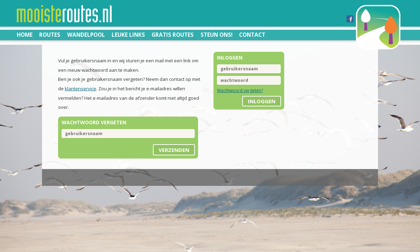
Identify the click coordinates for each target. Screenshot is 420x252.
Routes (49, 34)
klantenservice (80, 88)
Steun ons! (216, 34)
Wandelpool (86, 34)
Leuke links (128, 34)
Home (25, 34)
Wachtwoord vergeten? (240, 90)
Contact (252, 34)
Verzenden (174, 149)
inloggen (261, 101)
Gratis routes (173, 34)
